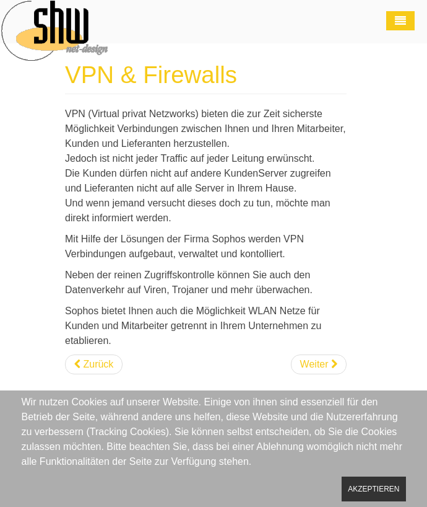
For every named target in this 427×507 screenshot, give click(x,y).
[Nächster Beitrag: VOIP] (319, 364)
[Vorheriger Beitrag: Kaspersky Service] (94, 364)
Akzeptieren (373, 489)
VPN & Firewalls (151, 74)
